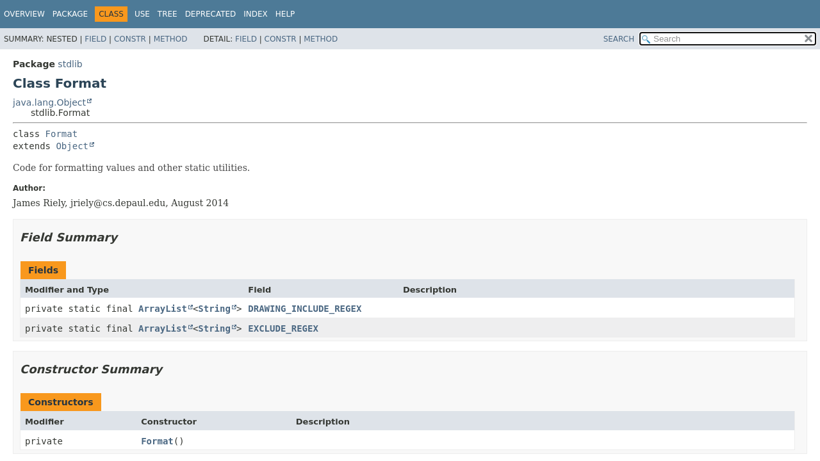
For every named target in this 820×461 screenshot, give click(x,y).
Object (72, 146)
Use (142, 14)
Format (61, 134)
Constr (130, 39)
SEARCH (619, 39)
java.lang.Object (49, 102)
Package (70, 14)
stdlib (70, 64)
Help (285, 14)
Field (95, 39)
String (214, 308)
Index (255, 14)
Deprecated (210, 14)
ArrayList (162, 308)
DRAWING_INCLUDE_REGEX (304, 308)
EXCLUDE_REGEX (283, 328)
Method (171, 39)
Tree (167, 14)
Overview (24, 14)
